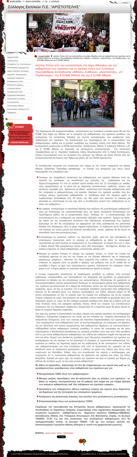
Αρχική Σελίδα (44, 56)
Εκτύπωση (55, 1)
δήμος (59, 433)
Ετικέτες (39, 433)
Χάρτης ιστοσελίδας (33, 1)
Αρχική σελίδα (15, 1)
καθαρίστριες (68, 433)
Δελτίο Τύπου (50, 433)
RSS (46, 1)
